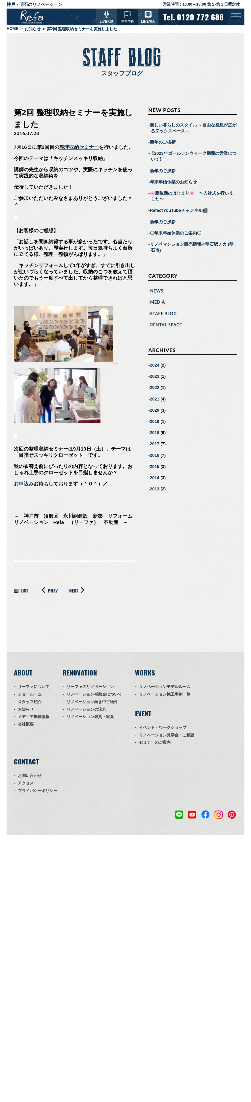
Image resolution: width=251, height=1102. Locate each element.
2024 (154, 365)
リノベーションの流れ (86, 709)
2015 (154, 466)
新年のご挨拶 (163, 142)
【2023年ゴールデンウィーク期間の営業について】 (193, 156)
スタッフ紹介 (30, 702)
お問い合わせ (30, 776)
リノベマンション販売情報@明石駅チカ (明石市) (192, 247)
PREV (49, 590)
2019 (154, 421)
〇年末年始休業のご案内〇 (175, 233)
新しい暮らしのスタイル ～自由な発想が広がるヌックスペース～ (193, 128)
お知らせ (26, 709)
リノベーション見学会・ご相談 (166, 735)
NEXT (78, 590)
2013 (154, 489)
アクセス (26, 783)
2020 (154, 410)
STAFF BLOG (163, 313)
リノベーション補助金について (94, 694)
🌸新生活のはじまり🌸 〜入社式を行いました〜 (191, 196)
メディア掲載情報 (33, 717)
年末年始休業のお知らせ (173, 181)
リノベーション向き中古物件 (92, 702)
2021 (154, 399)
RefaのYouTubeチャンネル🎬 (179, 210)
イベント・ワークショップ (162, 727)
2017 (154, 444)
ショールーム (30, 694)
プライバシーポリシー (37, 790)
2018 (154, 432)
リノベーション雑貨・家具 (90, 717)
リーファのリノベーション (90, 687)
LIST (21, 591)
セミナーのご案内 (155, 742)
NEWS (156, 291)
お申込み (24, 484)
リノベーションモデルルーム (164, 687)
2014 (154, 478)
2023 (154, 376)
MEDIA (157, 302)
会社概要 (26, 724)
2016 (154, 455)
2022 (154, 387)
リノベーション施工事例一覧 (164, 694)
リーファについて (33, 687)
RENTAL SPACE (166, 325)
